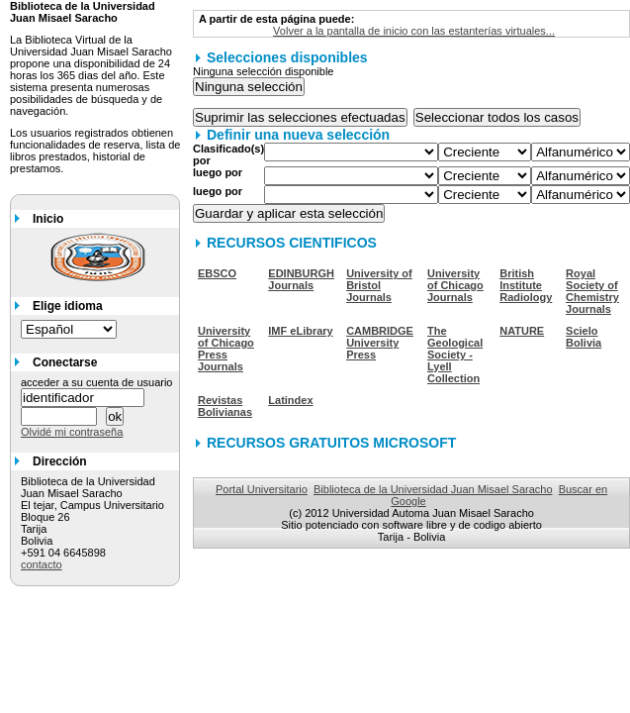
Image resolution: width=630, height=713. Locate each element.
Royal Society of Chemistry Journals (592, 291)
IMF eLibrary (300, 331)
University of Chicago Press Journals (226, 348)
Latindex (290, 400)
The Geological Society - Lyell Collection (455, 354)
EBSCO (217, 273)
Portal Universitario (262, 489)
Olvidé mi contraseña (72, 432)
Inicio (48, 219)
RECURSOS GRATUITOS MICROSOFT (331, 443)
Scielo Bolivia (583, 337)
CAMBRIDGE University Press (379, 342)
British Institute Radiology (525, 285)
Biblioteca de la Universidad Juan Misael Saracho (433, 489)
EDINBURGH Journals (301, 279)
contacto (41, 564)
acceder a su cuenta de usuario (97, 382)
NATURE (521, 331)
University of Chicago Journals (455, 285)
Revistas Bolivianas (225, 406)
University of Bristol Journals (379, 285)
